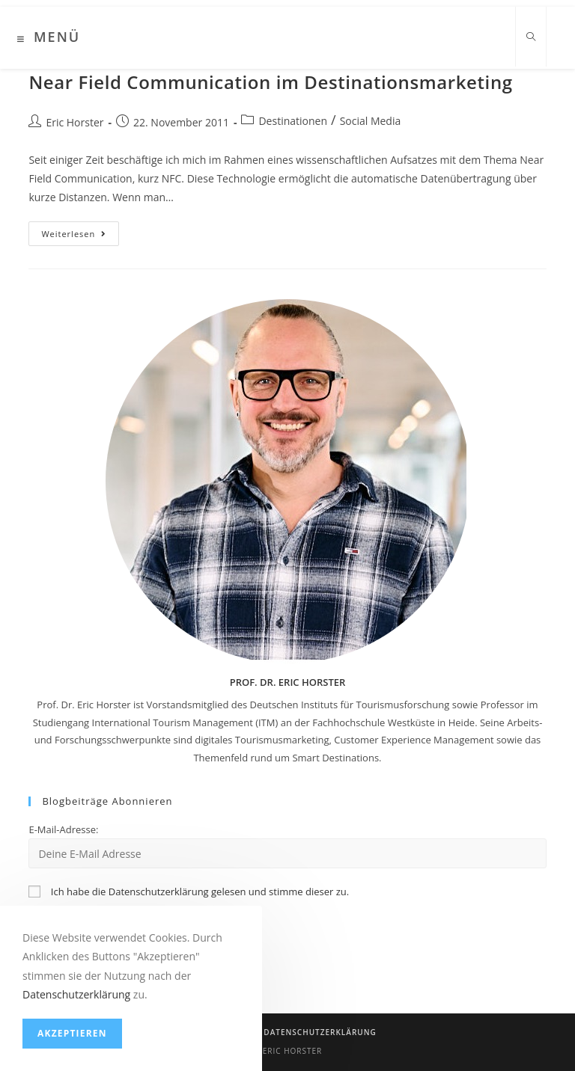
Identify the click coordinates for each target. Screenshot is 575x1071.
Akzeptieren (72, 1033)
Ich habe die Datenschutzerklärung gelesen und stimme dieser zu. (200, 891)
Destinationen (292, 121)
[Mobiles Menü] (48, 39)
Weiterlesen (80, 236)
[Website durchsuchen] (530, 37)
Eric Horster (74, 122)
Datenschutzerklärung (320, 1032)
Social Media (370, 121)
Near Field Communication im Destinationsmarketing (270, 82)
